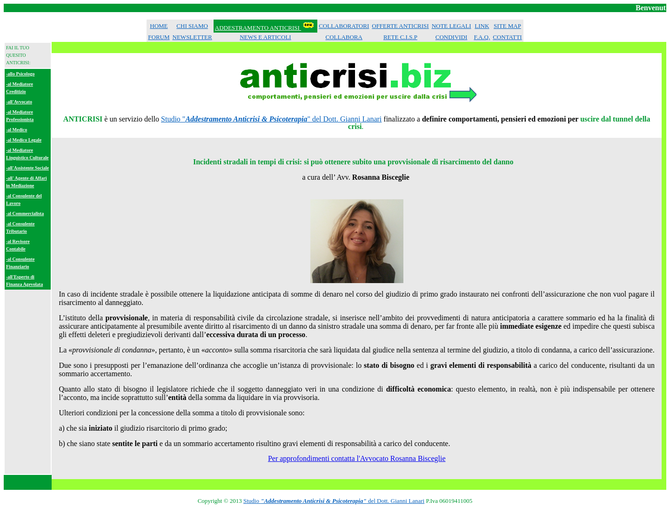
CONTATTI (507, 37)
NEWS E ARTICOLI (265, 37)
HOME (159, 25)
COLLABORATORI (344, 25)
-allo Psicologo (20, 73)
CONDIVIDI (452, 37)
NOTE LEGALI (451, 25)
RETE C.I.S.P (400, 37)
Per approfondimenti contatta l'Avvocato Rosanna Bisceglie (357, 458)
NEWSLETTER (192, 37)
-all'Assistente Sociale (27, 167)
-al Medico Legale (23, 139)
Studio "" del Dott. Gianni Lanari (271, 119)
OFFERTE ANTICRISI (400, 25)
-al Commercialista (25, 213)
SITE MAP (507, 25)
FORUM (158, 37)
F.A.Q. (482, 37)
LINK (482, 25)
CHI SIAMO (192, 25)
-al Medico (16, 129)
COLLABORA (343, 37)
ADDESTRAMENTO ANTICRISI (258, 27)
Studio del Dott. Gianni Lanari (333, 500)
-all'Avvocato (19, 101)
